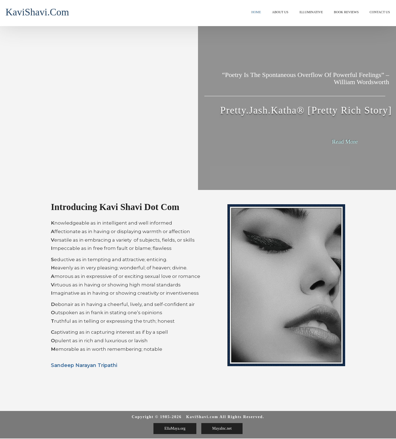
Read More (345, 141)
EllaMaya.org (174, 428)
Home (256, 12)
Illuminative (311, 12)
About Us (280, 12)
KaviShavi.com (37, 12)
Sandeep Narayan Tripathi (84, 365)
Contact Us (380, 12)
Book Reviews (346, 12)
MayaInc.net (222, 428)
